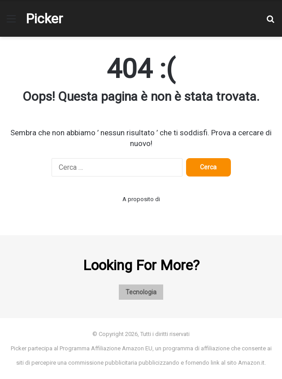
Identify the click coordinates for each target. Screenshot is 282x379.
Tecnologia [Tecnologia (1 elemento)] (141, 292)
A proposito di (141, 199)
